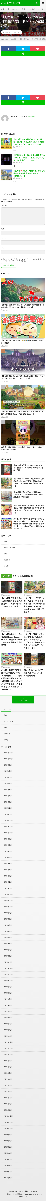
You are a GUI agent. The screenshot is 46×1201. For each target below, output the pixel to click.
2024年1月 (8, 888)
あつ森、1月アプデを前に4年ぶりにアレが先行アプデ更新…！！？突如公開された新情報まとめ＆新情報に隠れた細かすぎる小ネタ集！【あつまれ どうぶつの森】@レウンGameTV (28, 523)
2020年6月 (8, 1153)
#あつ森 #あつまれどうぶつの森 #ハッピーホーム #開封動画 (34, 673)
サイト (3, 248)
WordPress (23, 1196)
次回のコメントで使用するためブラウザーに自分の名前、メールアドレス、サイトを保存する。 (22, 260)
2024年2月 (8, 882)
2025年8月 (8, 771)
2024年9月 (8, 839)
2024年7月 (8, 851)
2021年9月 (8, 1061)
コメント (4, 205)
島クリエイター (13, 9)
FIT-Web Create (27, 1194)
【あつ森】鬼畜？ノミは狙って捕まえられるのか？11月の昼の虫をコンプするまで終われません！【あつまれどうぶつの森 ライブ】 (34, 641)
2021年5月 (8, 1085)
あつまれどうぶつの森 (29, 1191)
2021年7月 (8, 1073)
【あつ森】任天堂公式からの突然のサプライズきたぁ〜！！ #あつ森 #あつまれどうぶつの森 (28, 467)
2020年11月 (8, 1122)
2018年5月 (8, 1178)
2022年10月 (8, 981)
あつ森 (41, 9)
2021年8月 (8, 1067)
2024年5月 (8, 864)
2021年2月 (8, 1104)
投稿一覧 (31, 116)
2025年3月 (8, 802)
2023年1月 (8, 962)
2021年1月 (8, 1110)
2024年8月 (8, 845)
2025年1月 (8, 814)
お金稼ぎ (32, 9)
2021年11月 (8, 1048)
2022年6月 (8, 1005)
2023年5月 (8, 937)
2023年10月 (8, 907)
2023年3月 (8, 950)
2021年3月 (8, 1098)
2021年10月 (8, 1054)
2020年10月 (8, 1128)
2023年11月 (8, 900)
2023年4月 (8, 944)
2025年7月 (8, 777)
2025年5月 (8, 790)
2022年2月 (8, 1030)
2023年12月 (8, 894)
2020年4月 (8, 1165)
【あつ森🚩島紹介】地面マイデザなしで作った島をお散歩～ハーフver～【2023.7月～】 (29, 173)
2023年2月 (8, 956)
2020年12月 (8, 1116)
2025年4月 (8, 796)
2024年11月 (8, 827)
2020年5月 (8, 1159)
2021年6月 (8, 1079)
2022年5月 (8, 1011)
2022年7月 (8, 999)
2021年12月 (8, 1042)
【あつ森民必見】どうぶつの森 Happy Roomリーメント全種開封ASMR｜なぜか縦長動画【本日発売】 (28, 494)
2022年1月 (8, 1036)
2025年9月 (8, 765)
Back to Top (23, 700)
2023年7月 (8, 925)
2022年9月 (8, 987)
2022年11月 (8, 974)
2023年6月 (8, 931)
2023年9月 (8, 913)
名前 (3, 228)
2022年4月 (8, 1017)
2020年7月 (8, 1147)
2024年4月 (8, 870)
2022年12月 (8, 968)
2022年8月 (8, 993)
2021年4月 (8, 1091)
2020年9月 (8, 1135)
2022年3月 (8, 1024)
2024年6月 (8, 857)
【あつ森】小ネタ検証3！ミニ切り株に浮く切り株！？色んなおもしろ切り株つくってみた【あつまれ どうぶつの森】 (28, 141)
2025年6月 (8, 783)
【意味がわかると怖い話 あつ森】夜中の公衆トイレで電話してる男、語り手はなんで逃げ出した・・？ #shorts (29, 157)
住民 (23, 9)
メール (4, 238)
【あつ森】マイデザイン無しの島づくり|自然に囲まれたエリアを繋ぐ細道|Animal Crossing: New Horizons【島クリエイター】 (34, 605)
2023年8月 (8, 919)
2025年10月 (8, 759)
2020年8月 (8, 1141)
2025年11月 (8, 753)
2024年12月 (8, 820)
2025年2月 (8, 808)
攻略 (2, 9)
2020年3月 (8, 1172)
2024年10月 (8, 833)
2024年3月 (8, 876)
